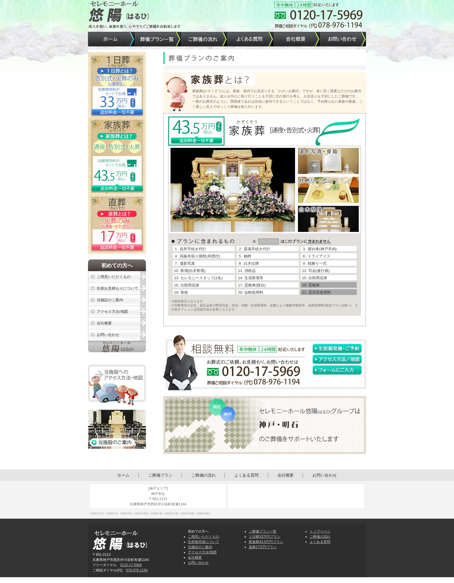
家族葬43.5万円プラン (266, 542)
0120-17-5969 (131, 565)
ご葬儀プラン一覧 (263, 531)
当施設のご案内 (110, 300)
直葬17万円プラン (263, 547)
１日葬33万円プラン (264, 537)
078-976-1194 (137, 570)
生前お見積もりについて (117, 288)
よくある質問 (246, 475)
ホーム (123, 475)
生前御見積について (203, 542)
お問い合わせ (108, 335)
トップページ (320, 531)
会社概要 (104, 323)
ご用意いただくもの (114, 277)
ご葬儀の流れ (203, 475)
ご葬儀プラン (160, 475)
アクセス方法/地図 (112, 311)
